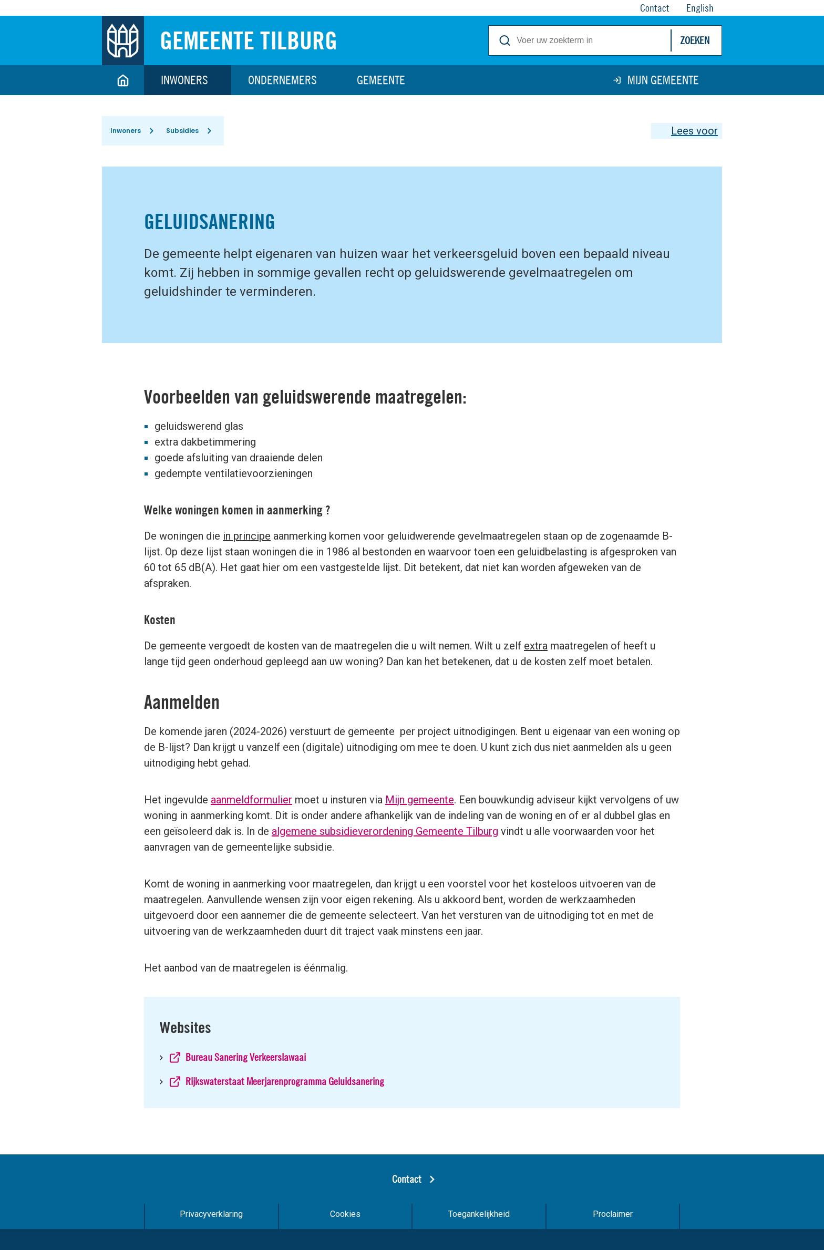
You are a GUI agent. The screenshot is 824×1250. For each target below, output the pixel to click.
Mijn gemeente (663, 80)
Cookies (345, 1214)
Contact (406, 1179)
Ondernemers (282, 80)
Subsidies (182, 130)
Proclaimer (613, 1214)
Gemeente (381, 80)
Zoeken (694, 40)
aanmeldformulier (251, 799)
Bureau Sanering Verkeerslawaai (246, 1057)
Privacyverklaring (211, 1214)
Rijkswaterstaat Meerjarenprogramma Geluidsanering (285, 1081)
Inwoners (184, 80)
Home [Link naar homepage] (123, 80)
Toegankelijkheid (479, 1214)
